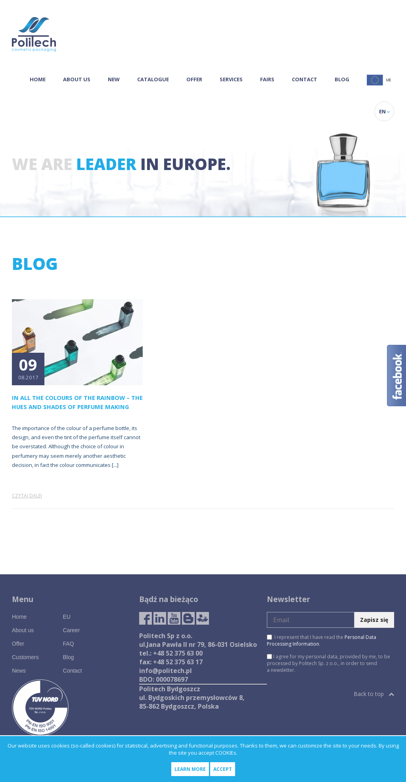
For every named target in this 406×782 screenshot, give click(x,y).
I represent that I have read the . (321, 640)
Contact (304, 79)
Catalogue (153, 79)
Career (71, 630)
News (19, 670)
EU (67, 617)
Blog (342, 79)
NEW (114, 79)
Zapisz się (374, 619)
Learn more (190, 769)
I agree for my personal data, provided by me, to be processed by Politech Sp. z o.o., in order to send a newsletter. (328, 663)
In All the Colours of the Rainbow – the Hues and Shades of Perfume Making (77, 402)
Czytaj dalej (27, 495)
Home (38, 79)
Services (231, 79)
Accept (222, 769)
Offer (194, 79)
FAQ (68, 644)
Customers (25, 657)
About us (76, 79)
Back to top (374, 694)
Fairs (267, 79)
